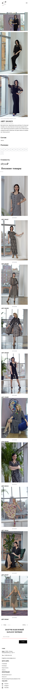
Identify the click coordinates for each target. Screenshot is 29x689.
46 (8, 149)
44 (5, 149)
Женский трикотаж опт (7, 674)
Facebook (5, 683)
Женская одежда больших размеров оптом (11, 678)
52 (19, 149)
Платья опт (4, 676)
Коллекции (4, 665)
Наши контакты (5, 667)
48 (12, 149)
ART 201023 (14, 118)
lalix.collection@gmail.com (10, 658)
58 (2, 153)
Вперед (25, 624)
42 (2, 149)
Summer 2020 (8, 118)
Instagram (5, 685)
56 (26, 149)
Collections (3, 118)
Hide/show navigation (27, 3)
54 (22, 149)
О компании (4, 663)
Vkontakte (5, 687)
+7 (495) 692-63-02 (8, 655)
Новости (3, 669)
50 (15, 149)
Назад (3, 624)
